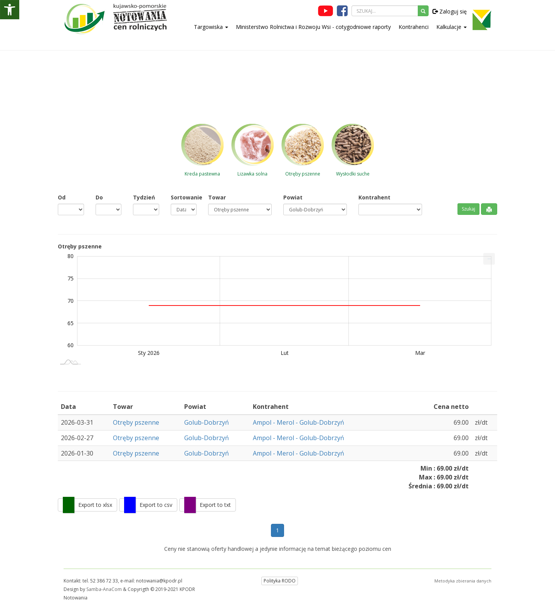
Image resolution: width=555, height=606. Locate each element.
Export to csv (156, 504)
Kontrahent (374, 197)
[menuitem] (489, 259)
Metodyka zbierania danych (462, 581)
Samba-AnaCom (104, 589)
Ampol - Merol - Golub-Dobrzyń (298, 422)
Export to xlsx (95, 504)
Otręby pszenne (136, 422)
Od (62, 197)
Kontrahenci (414, 26)
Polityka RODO (280, 580)
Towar (217, 197)
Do (99, 197)
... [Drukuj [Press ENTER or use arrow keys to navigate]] (489, 257)
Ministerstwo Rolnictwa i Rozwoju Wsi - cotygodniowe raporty (313, 26)
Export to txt (215, 504)
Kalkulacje (451, 26)
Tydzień (144, 197)
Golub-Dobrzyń (206, 422)
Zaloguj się (449, 11)
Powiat (293, 197)
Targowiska (211, 26)
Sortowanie (184, 197)
